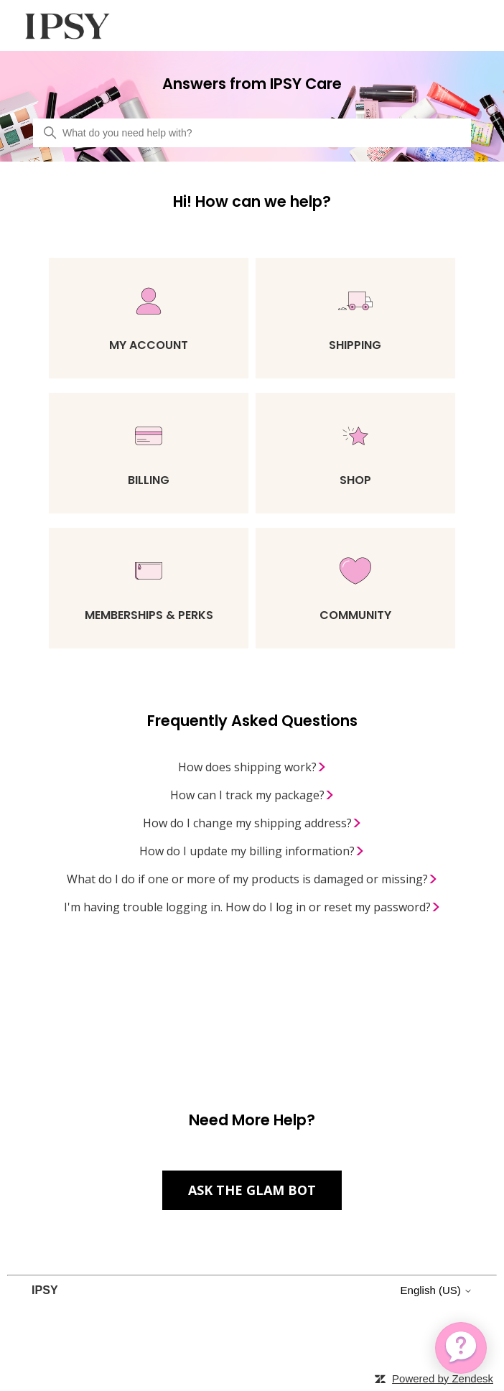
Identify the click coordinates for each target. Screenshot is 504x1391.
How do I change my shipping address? (252, 823)
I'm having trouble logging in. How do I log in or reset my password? (252, 907)
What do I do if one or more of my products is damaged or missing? (252, 879)
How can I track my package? (252, 795)
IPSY (44, 1290)
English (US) (436, 1290)
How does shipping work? (252, 767)
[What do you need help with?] (252, 132)
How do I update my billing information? (252, 851)
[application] (461, 1348)
